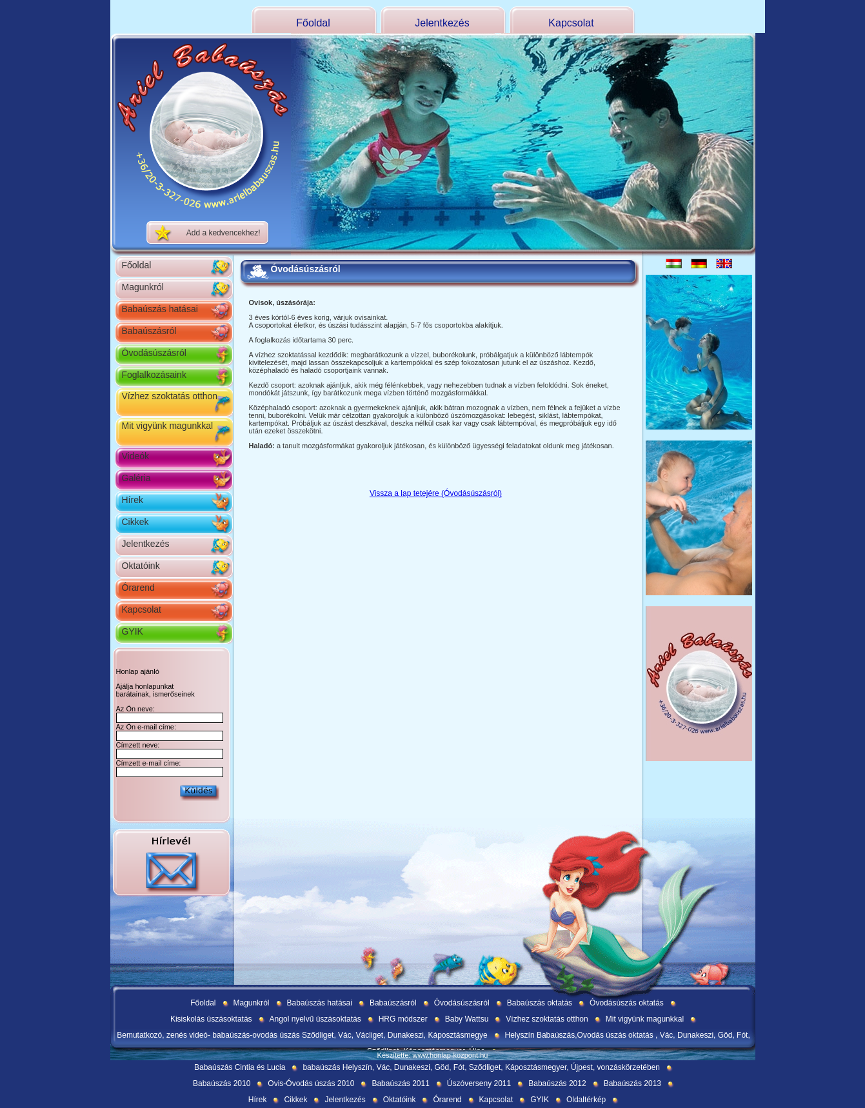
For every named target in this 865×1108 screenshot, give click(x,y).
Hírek (132, 500)
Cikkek (135, 522)
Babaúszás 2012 (557, 1083)
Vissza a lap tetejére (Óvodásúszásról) (436, 493)
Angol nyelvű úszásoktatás (315, 1019)
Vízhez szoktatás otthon (170, 396)
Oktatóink (141, 565)
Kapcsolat (570, 22)
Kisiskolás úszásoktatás (211, 1019)
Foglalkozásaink (154, 375)
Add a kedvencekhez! (223, 232)
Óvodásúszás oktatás (627, 1002)
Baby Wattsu (467, 1019)
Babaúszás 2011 (400, 1083)
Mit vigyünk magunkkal (168, 425)
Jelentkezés (442, 22)
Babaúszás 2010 (221, 1083)
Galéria (136, 478)
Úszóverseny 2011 (479, 1083)
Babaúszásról (149, 331)
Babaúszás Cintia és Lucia (239, 1067)
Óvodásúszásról (154, 353)
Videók (136, 456)
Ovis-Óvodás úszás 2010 (311, 1083)
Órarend (138, 587)
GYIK (132, 631)
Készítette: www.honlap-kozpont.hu (432, 1055)
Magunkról (143, 287)
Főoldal (313, 22)
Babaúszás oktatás (539, 1002)
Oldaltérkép (586, 1099)
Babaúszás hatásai (160, 309)
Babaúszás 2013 (632, 1083)
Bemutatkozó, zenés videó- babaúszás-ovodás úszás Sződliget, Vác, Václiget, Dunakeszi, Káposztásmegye (302, 1035)
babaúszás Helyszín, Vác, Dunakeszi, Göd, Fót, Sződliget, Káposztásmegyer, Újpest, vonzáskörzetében (481, 1067)
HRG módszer (403, 1019)
